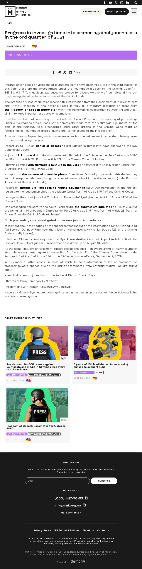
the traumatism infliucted (93, 207)
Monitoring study (17, 375)
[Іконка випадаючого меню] (134, 11)
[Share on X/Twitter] (64, 72)
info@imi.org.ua (67, 505)
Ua (6, 2)
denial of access (48, 146)
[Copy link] (79, 72)
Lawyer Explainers (15, 46)
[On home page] (18, 11)
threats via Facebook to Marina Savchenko (52, 187)
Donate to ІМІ (91, 11)
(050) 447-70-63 (68, 498)
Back (9, 23)
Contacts (103, 530)
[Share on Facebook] (53, 72)
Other (99, 372)
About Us (88, 530)
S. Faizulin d (26, 155)
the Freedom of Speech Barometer (31, 109)
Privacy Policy (42, 530)
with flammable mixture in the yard (53, 165)
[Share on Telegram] (59, 72)
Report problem (116, 11)
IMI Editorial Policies (66, 530)
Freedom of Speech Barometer (44, 375)
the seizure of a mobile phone (44, 174)
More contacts (70, 512)
